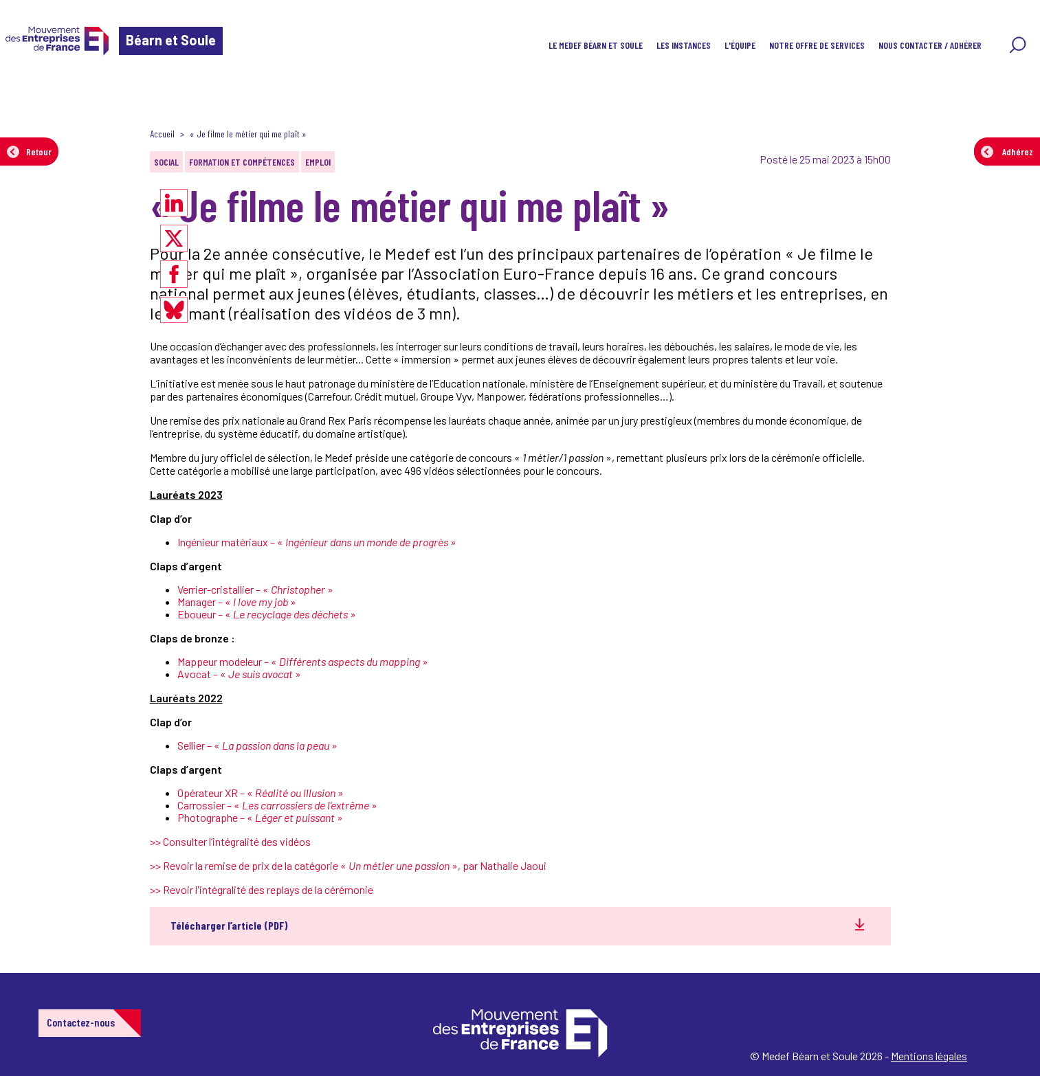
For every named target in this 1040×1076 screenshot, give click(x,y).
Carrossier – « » (277, 804)
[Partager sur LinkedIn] (174, 202)
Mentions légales (929, 1055)
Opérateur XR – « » (260, 792)
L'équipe (739, 45)
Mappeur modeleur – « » (302, 661)
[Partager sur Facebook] (174, 274)
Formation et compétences (242, 162)
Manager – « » (236, 601)
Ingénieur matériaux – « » (316, 541)
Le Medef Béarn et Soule (596, 45)
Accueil (162, 133)
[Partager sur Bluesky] (174, 310)
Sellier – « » (257, 745)
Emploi (318, 162)
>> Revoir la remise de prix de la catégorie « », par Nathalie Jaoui (348, 865)
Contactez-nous (81, 1022)
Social (166, 162)
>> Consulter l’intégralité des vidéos (230, 841)
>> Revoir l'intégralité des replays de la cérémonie (261, 889)
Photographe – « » (260, 817)
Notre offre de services (817, 45)
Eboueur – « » (266, 613)
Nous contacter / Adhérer (930, 45)
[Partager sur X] (174, 238)
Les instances (683, 45)
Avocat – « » (239, 673)
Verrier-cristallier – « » (255, 589)
